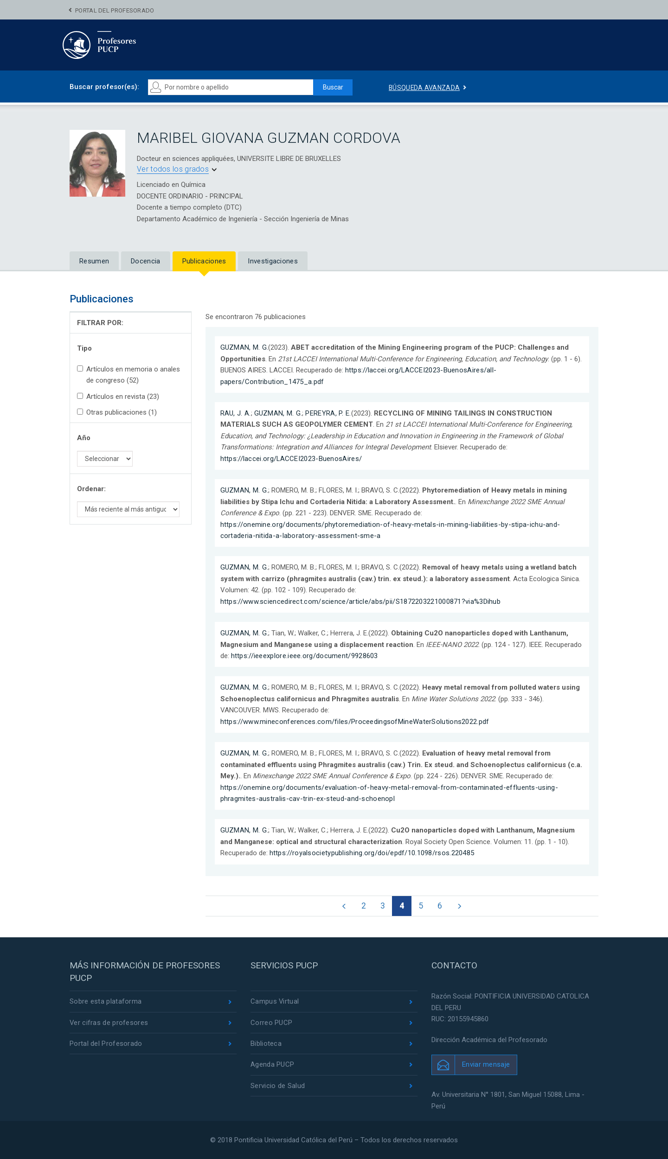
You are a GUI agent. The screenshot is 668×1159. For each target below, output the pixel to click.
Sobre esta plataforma (105, 1002)
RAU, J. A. (235, 413)
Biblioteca (266, 1044)
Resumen (94, 261)
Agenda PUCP (272, 1065)
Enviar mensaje (486, 1065)
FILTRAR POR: (100, 323)
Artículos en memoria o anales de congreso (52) (128, 374)
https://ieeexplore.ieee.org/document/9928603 (304, 656)
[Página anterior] (343, 906)
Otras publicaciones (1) (117, 412)
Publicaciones (204, 261)
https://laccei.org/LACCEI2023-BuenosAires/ (291, 459)
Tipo (84, 348)
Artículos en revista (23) (118, 396)
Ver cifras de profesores (109, 1023)
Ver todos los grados (173, 169)
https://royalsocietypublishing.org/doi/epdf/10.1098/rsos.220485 (372, 853)
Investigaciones (273, 261)
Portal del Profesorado (114, 10)
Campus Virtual (274, 1002)
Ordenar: (91, 489)
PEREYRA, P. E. (328, 413)
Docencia (145, 261)
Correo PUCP (271, 1023)
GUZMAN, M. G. (244, 347)
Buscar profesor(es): (104, 87)
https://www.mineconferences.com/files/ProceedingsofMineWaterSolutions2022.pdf (354, 721)
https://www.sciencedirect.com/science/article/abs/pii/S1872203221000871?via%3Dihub (360, 601)
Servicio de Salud (277, 1086)
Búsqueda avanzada (424, 87)
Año (83, 438)
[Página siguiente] (460, 906)
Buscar (332, 87)
